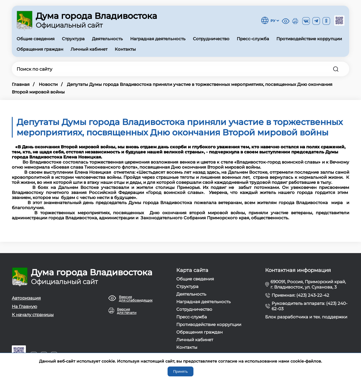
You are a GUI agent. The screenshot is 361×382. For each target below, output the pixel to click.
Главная (21, 84)
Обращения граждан (40, 49)
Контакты (125, 49)
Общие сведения (36, 38)
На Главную (24, 306)
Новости (48, 84)
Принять (180, 371)
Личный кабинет (89, 49)
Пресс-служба (253, 38)
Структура (73, 38)
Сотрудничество (211, 38)
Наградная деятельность (158, 38)
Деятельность (107, 38)
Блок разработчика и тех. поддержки (306, 317)
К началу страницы (33, 314)
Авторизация (26, 298)
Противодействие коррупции (309, 38)
